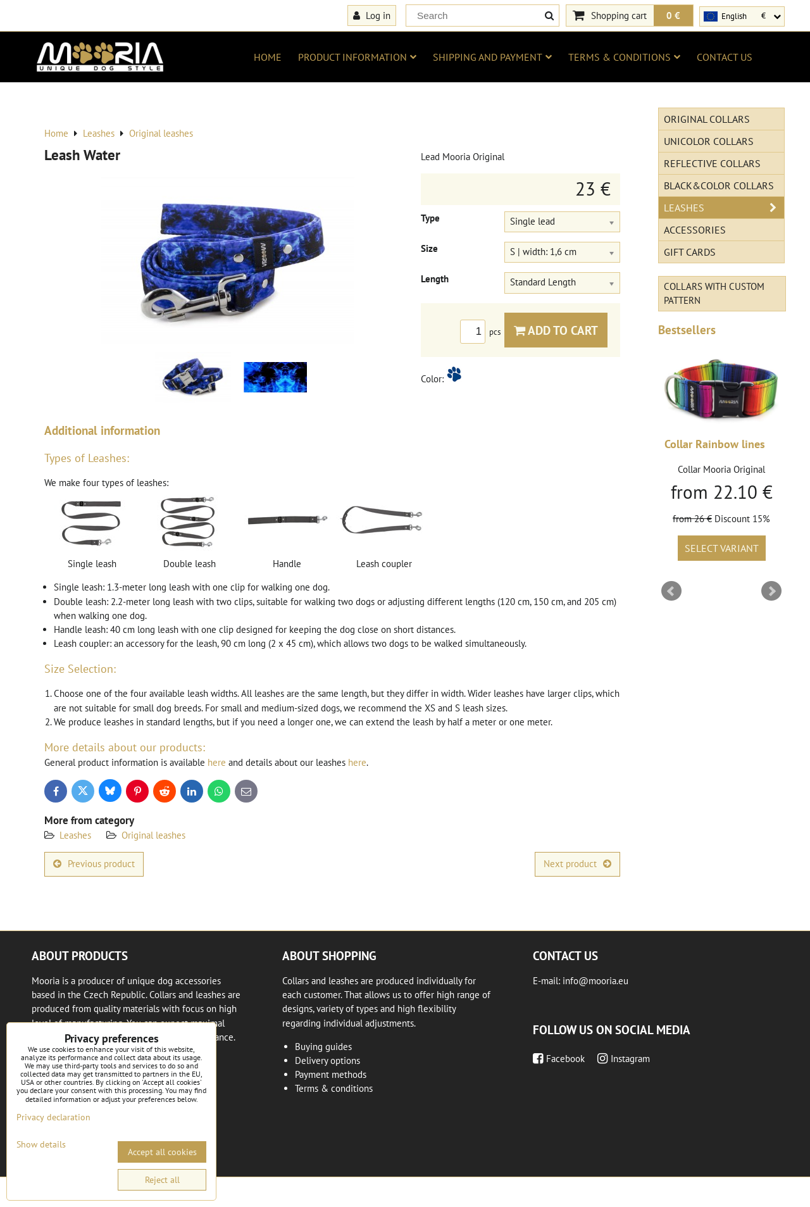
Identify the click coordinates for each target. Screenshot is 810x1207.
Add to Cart (556, 330)
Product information (357, 57)
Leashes (75, 835)
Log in (371, 15)
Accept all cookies (162, 1152)
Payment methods (330, 1074)
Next (771, 591)
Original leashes (153, 835)
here (217, 762)
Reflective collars (712, 163)
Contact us (724, 57)
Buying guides (323, 1047)
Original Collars (707, 119)
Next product (577, 864)
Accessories (695, 229)
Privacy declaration (53, 1117)
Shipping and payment (492, 57)
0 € (673, 15)
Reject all (162, 1179)
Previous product (94, 864)
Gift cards (690, 252)
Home (268, 57)
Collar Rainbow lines (714, 444)
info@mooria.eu (595, 981)
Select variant (722, 548)
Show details (41, 1144)
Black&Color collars (719, 185)
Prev (671, 591)
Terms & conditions (624, 57)
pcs (482, 332)
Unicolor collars (709, 141)
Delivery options (327, 1060)
